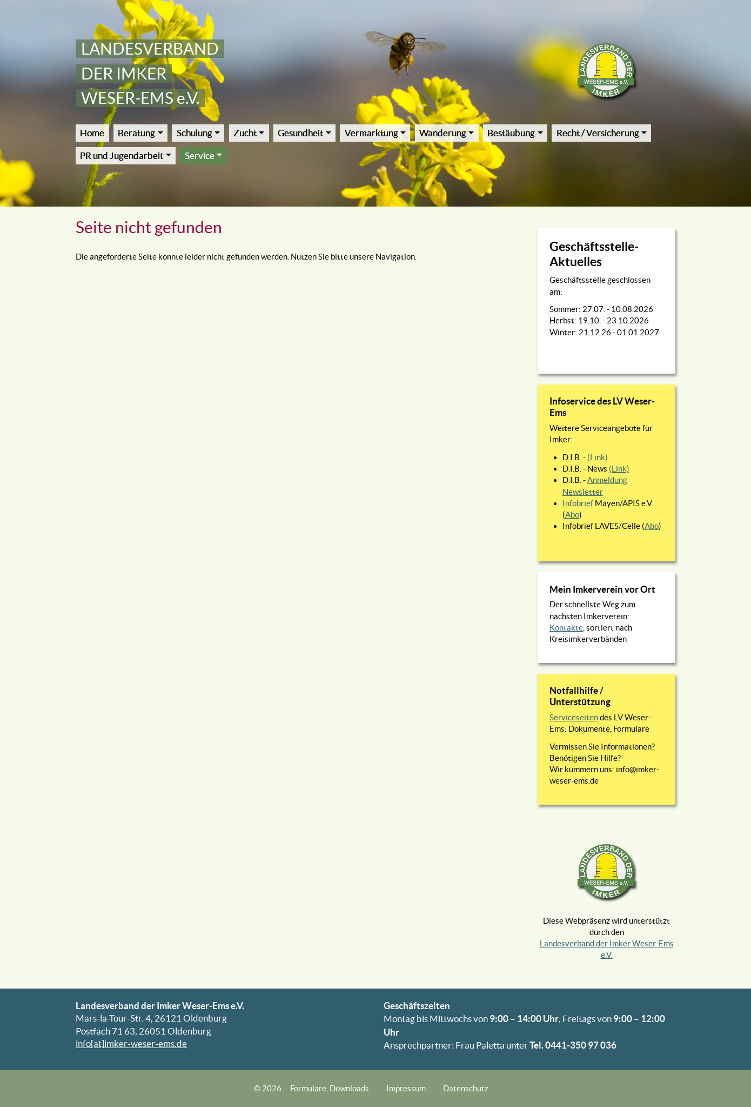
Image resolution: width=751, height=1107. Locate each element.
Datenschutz (465, 1088)
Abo (572, 514)
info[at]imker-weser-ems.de (131, 1044)
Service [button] (199, 156)
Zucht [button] (245, 133)
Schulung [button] (194, 133)
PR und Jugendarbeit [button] (121, 156)
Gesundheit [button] (300, 133)
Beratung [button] (136, 133)
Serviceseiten (573, 717)
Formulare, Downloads (329, 1088)
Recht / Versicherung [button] (597, 133)
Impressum (406, 1088)
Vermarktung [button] (371, 133)
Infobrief (577, 503)
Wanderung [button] (442, 133)
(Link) (597, 457)
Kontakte (566, 627)
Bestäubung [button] (511, 133)
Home (92, 133)
